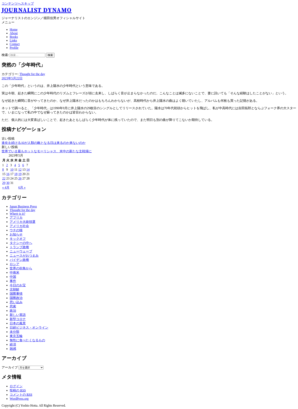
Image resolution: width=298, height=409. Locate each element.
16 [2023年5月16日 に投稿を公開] (7, 174)
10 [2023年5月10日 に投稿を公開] (11, 169)
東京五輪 (16, 336)
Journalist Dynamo (37, 10)
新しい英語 (18, 315)
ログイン (16, 386)
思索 (13, 306)
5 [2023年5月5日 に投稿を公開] (19, 165)
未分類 (14, 331)
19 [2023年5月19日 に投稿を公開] (20, 174)
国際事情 (16, 293)
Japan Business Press (23, 206)
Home (14, 29)
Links (13, 40)
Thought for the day (32, 74)
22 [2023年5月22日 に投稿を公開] (3, 178)
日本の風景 (18, 323)
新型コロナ (18, 319)
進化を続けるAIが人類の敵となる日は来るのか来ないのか (44, 142)
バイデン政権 (19, 260)
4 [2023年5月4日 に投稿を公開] (15, 165)
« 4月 (5, 187)
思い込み (16, 302)
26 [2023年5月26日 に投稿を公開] (20, 178)
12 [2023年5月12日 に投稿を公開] (20, 169)
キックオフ (18, 238)
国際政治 (16, 298)
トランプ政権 (19, 247)
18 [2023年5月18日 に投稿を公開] (16, 174)
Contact (15, 44)
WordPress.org (19, 398)
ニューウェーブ (21, 251)
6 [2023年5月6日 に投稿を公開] (23, 165)
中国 (13, 276)
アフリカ (16, 217)
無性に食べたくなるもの (27, 340)
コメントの (21, 394)
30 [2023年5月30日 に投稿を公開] (7, 183)
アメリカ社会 (19, 226)
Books (14, 36)
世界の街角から (21, 268)
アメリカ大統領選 (22, 221)
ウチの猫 (16, 230)
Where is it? (17, 213)
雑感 (13, 348)
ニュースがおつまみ (24, 255)
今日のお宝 (18, 285)
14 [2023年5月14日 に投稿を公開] (28, 169)
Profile (14, 47)
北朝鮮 (14, 289)
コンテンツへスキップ (18, 3)
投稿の (18, 390)
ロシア (14, 264)
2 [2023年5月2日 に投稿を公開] (7, 165)
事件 (13, 281)
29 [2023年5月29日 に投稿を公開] (3, 183)
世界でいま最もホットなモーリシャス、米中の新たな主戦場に (47, 151)
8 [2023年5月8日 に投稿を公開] (3, 169)
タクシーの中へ (21, 243)
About (14, 33)
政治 (13, 310)
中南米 (14, 272)
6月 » (22, 187)
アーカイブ (10, 367)
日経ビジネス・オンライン (29, 327)
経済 (13, 344)
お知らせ (16, 234)
